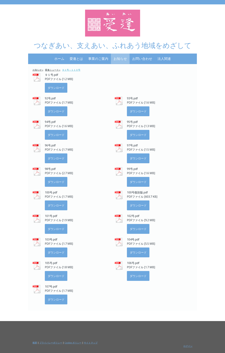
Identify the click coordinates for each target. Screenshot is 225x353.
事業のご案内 (98, 58)
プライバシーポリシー (50, 342)
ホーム (59, 58)
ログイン (187, 346)
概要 (35, 342)
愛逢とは (76, 58)
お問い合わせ (142, 58)
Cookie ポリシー (73, 342)
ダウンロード (56, 88)
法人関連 (164, 58)
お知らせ (120, 58)
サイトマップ (91, 342)
